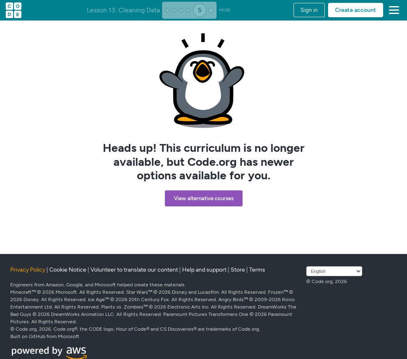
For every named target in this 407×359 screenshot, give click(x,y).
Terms (257, 269)
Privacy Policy (27, 269)
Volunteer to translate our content (134, 269)
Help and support (204, 269)
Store (238, 269)
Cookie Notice (67, 269)
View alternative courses (204, 198)
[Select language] (334, 271)
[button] (392, 10)
